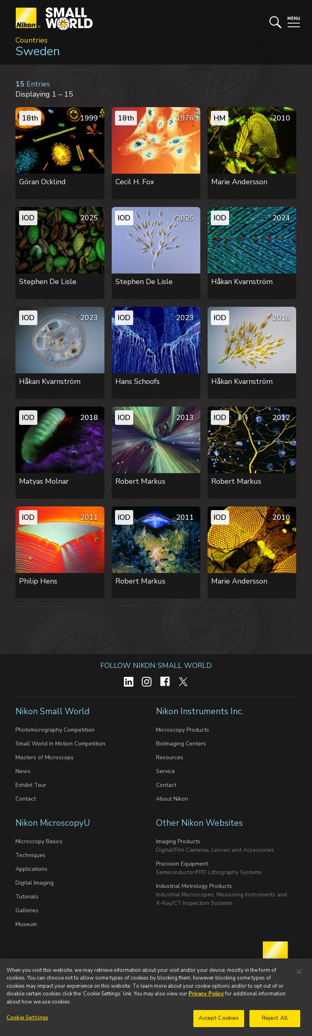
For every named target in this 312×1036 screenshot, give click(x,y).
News (22, 771)
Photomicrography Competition (55, 730)
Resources (169, 757)
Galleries (27, 910)
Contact (25, 799)
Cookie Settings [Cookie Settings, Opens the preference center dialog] (27, 1021)
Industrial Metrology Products (194, 886)
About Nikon (172, 799)
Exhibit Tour (30, 785)
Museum (26, 924)
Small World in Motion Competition (60, 743)
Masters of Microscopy (44, 757)
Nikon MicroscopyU (52, 823)
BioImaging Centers (181, 743)
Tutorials (27, 896)
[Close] (299, 975)
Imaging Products (178, 841)
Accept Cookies (219, 1022)
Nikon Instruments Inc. (199, 711)
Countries (31, 40)
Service (165, 771)
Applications (31, 869)
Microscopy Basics (39, 841)
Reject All (275, 1022)
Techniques (30, 855)
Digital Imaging (34, 883)
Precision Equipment (182, 864)
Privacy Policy (206, 998)
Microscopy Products (182, 730)
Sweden (37, 51)
